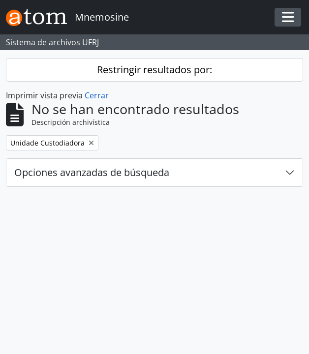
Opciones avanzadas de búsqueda (91, 172)
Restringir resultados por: (154, 69)
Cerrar (97, 95)
